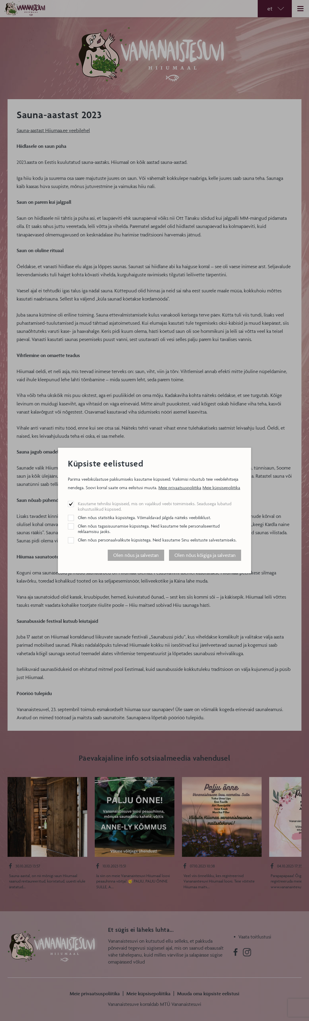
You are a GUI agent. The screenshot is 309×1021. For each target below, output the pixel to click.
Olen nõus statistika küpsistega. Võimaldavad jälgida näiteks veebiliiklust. (144, 517)
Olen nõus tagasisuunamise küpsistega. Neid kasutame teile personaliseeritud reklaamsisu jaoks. (149, 528)
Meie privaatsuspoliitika (179, 487)
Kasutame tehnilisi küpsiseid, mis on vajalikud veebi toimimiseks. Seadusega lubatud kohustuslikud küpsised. (154, 506)
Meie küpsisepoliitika (221, 487)
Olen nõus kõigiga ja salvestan (205, 555)
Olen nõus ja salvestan (136, 555)
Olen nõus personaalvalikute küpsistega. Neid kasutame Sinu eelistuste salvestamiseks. (157, 539)
